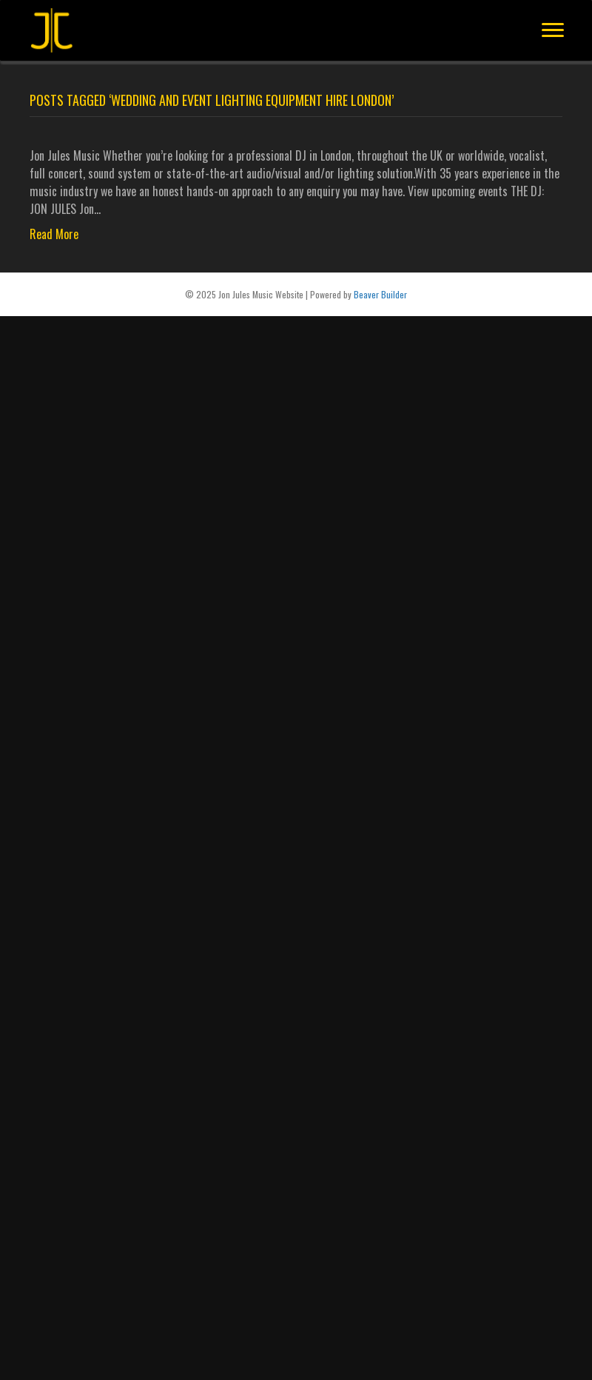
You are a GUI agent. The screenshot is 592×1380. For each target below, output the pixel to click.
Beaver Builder (380, 294)
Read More (54, 234)
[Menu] (553, 30)
